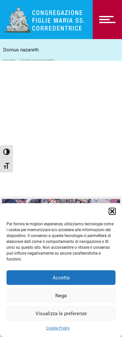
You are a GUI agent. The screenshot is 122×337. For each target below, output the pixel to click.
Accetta (61, 278)
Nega (61, 296)
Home (9, 60)
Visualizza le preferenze (61, 313)
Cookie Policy (58, 328)
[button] (112, 211)
